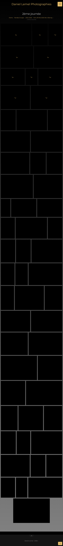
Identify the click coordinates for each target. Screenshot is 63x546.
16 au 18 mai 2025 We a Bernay (43, 17)
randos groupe (19, 17)
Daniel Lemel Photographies (31, 4)
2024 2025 (29, 17)
